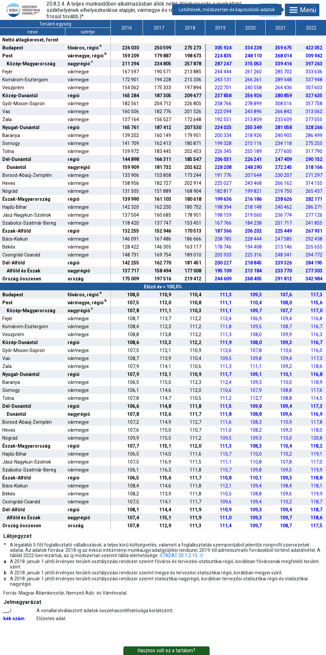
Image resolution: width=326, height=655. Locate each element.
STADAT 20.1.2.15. (179, 555)
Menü (302, 10)
